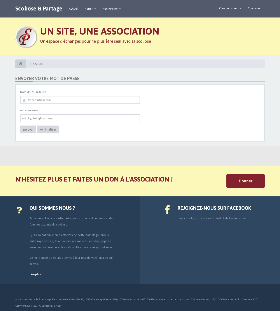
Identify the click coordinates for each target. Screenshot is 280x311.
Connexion (254, 8)
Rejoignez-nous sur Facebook (214, 208)
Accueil (73, 8)
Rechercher (112, 8)
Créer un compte (230, 8)
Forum (90, 8)
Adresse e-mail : (31, 110)
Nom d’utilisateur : (33, 92)
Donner (245, 180)
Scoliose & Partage (38, 8)
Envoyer (28, 129)
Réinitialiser (47, 129)
